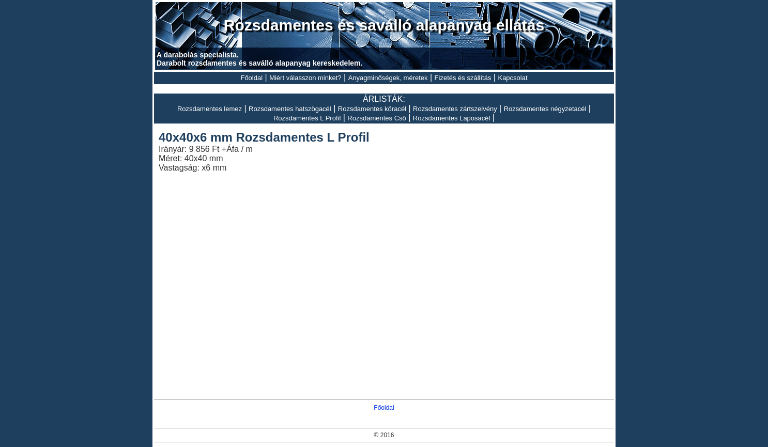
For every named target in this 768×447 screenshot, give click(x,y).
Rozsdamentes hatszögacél (290, 109)
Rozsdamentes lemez (209, 109)
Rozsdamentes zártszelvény (455, 109)
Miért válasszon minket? (305, 78)
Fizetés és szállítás (463, 78)
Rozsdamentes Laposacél (451, 118)
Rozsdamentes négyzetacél (545, 109)
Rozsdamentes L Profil (307, 118)
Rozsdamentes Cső (376, 118)
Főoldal (251, 78)
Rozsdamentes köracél (372, 109)
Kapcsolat (512, 78)
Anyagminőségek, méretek (388, 78)
